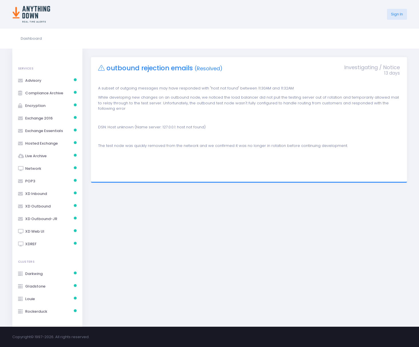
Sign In (397, 14)
